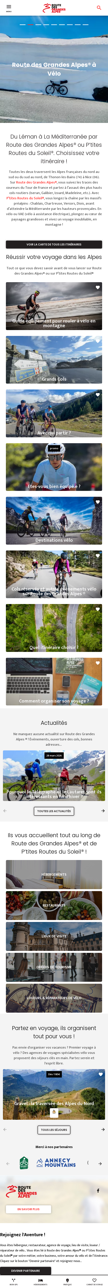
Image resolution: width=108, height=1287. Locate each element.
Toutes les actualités (54, 811)
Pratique (67, 1282)
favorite (97, 287)
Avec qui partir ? (54, 433)
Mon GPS (14, 1282)
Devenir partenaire (25, 1271)
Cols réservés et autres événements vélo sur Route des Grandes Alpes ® (54, 591)
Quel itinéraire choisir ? (54, 648)
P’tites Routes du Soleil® (25, 198)
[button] (103, 811)
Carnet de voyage (94, 1282)
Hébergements (40, 1282)
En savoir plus (29, 1209)
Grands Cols (54, 379)
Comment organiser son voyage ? (54, 701)
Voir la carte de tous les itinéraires (54, 244)
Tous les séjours (54, 1130)
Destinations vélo (54, 540)
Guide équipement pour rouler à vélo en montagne (54, 323)
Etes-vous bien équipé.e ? (54, 486)
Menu (9, 8)
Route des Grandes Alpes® (36, 182)
